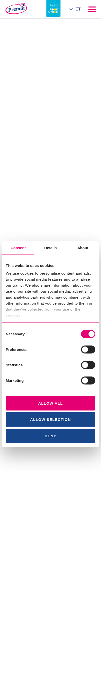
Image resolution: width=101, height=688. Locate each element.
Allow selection (50, 419)
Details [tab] (50, 247)
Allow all (50, 403)
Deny (50, 436)
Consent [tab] (18, 247)
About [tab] (82, 247)
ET (78, 9)
